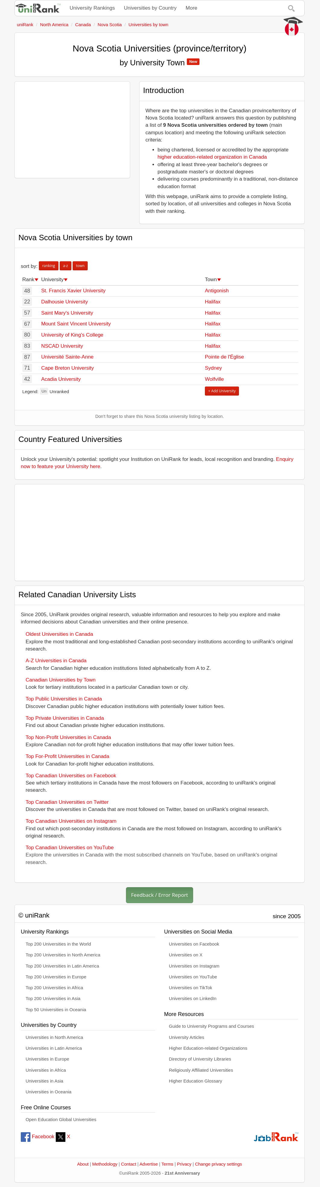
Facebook (37, 1136)
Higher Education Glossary (195, 1081)
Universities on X (186, 954)
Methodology (105, 1164)
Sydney (213, 368)
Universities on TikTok (190, 987)
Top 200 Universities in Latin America (62, 966)
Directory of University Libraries (200, 1059)
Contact (128, 1164)
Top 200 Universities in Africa (54, 987)
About (83, 1164)
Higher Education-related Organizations (208, 1048)
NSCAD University (62, 346)
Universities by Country (150, 8)
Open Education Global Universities (61, 1119)
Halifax (213, 302)
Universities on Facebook (194, 944)
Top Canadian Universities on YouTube (70, 847)
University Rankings (92, 8)
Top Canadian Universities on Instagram (71, 821)
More (191, 8)
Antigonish (217, 291)
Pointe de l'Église (224, 357)
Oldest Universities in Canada (59, 634)
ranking (48, 265)
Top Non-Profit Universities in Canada (68, 737)
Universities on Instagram (194, 966)
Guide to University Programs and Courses (211, 1026)
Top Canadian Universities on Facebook (71, 775)
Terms (168, 1164)
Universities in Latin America (54, 1048)
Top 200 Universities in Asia (53, 998)
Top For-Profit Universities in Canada (67, 756)
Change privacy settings (218, 1164)
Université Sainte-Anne (67, 357)
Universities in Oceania (48, 1091)
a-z (65, 265)
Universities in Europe (47, 1059)
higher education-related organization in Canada (212, 157)
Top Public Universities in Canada (64, 699)
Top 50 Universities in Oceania (56, 1009)
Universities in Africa (46, 1070)
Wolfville (214, 379)
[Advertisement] (72, 130)
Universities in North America (54, 1037)
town (80, 265)
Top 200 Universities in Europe (56, 976)
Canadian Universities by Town (61, 680)
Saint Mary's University (67, 313)
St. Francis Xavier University (73, 291)
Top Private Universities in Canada (65, 718)
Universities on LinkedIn (193, 998)
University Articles (186, 1037)
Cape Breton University (67, 368)
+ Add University (222, 390)
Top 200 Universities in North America (63, 954)
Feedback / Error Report (159, 894)
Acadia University (61, 379)
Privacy (184, 1164)
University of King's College (72, 335)
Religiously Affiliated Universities (201, 1070)
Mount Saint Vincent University (76, 324)
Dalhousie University (64, 302)
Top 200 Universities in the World (58, 944)
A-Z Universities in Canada (56, 660)
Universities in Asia (44, 1081)
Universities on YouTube (193, 976)
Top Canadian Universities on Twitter (67, 802)
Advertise (149, 1164)
